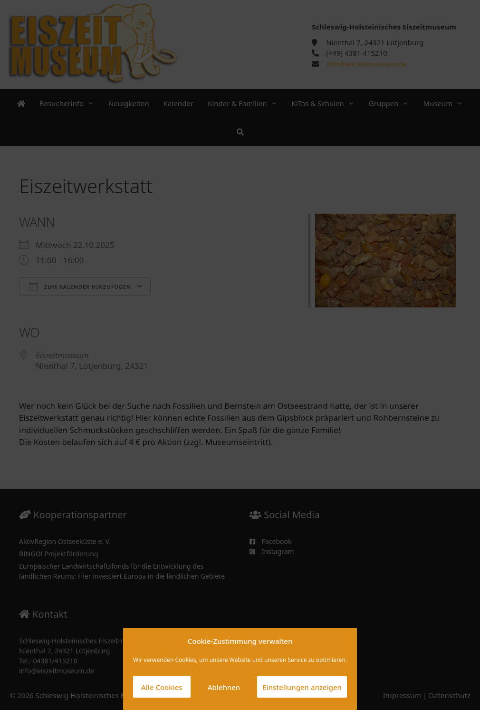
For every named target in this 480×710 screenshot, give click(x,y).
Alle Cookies (161, 687)
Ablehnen (224, 687)
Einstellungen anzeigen (302, 687)
